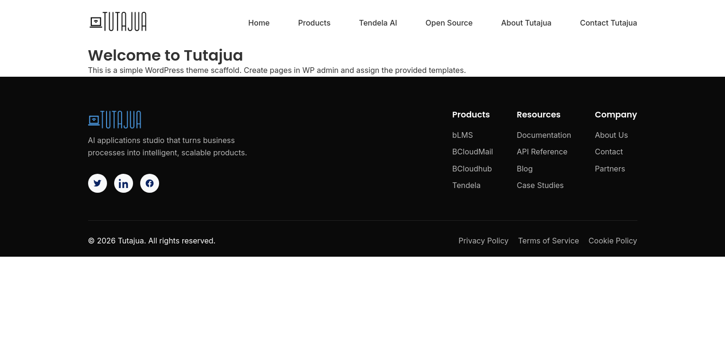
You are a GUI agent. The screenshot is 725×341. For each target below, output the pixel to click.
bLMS (462, 135)
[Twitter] (97, 183)
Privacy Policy (483, 240)
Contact (609, 151)
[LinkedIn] (123, 183)
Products (314, 22)
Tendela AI (378, 22)
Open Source (449, 22)
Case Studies (540, 185)
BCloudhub (472, 168)
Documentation (544, 135)
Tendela (466, 185)
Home (258, 22)
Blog (525, 168)
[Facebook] (149, 183)
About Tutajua (526, 22)
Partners (610, 168)
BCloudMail (472, 151)
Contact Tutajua (608, 22)
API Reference (542, 151)
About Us (611, 135)
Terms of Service (548, 240)
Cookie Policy (613, 240)
